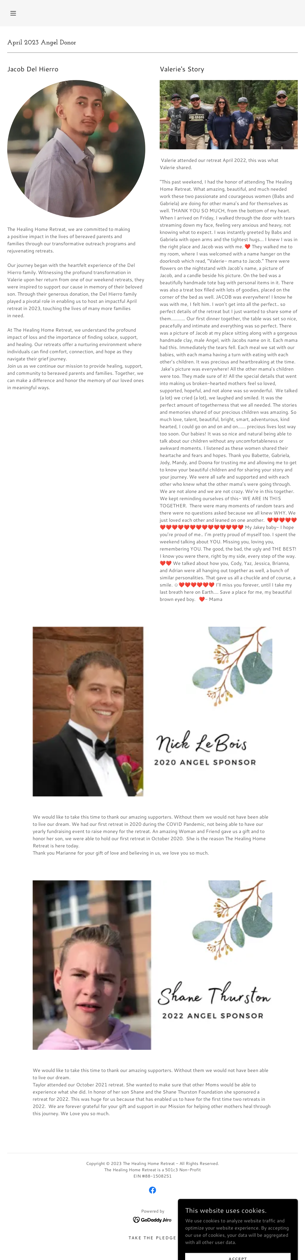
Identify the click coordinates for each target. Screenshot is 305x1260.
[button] (13, 13)
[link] (152, 1190)
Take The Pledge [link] (152, 1238)
